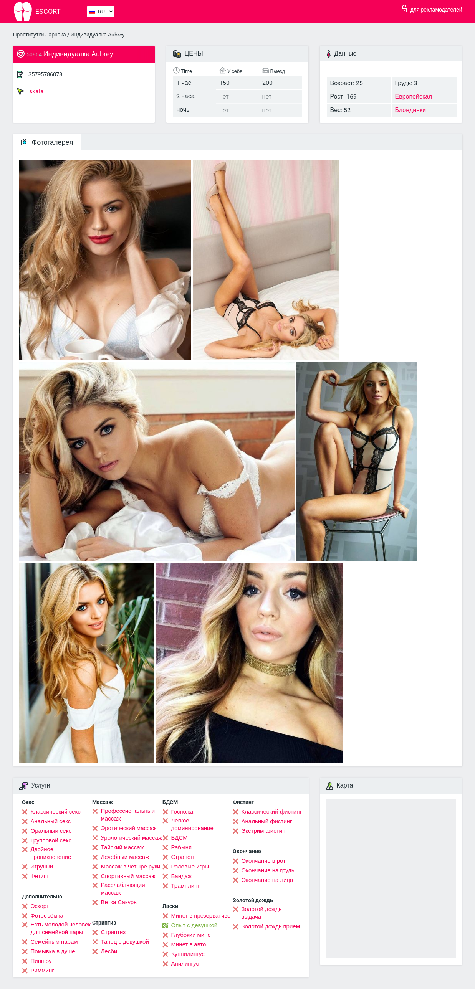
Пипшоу (41, 961)
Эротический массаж (129, 828)
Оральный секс (51, 830)
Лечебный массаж (125, 857)
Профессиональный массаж (128, 814)
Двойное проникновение (51, 853)
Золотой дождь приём (271, 926)
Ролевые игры (190, 866)
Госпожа (182, 811)
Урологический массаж (131, 837)
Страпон (182, 857)
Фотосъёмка (47, 915)
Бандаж (181, 876)
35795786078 (45, 74)
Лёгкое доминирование (192, 824)
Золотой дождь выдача (262, 913)
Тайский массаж (122, 847)
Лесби (109, 951)
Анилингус (185, 963)
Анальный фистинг (267, 821)
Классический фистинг (272, 811)
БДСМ (179, 837)
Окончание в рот (264, 860)
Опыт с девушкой (194, 925)
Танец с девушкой (125, 941)
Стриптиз (113, 932)
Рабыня (181, 847)
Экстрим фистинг (265, 830)
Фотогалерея (47, 142)
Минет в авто (188, 944)
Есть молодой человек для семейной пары (61, 928)
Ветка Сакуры (119, 902)
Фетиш (40, 876)
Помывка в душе (53, 951)
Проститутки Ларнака (39, 34)
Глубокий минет (192, 934)
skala (30, 91)
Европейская (413, 96)
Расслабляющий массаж (123, 889)
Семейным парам (54, 941)
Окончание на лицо (267, 880)
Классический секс (56, 811)
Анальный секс (51, 821)
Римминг (42, 970)
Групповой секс (51, 840)
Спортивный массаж (128, 876)
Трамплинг (185, 885)
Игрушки (42, 866)
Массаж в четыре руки (131, 866)
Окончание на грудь (268, 870)
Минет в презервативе (201, 915)
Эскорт (40, 906)
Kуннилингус (188, 954)
